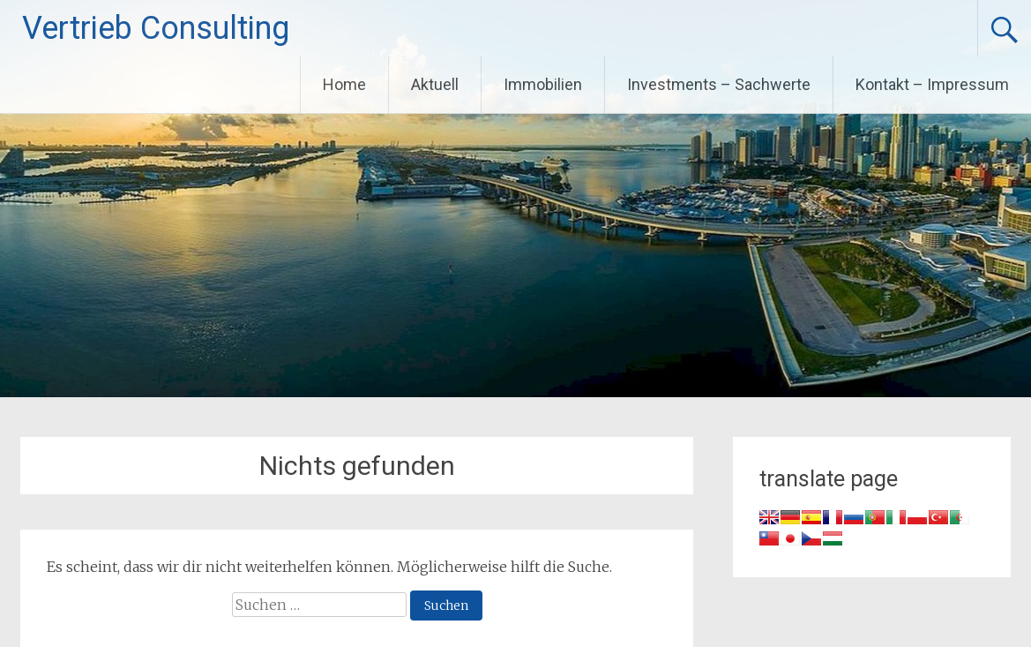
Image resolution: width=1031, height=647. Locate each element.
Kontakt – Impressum (932, 84)
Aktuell (435, 84)
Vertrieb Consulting (155, 28)
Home (344, 84)
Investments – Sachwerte (719, 84)
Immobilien (543, 84)
